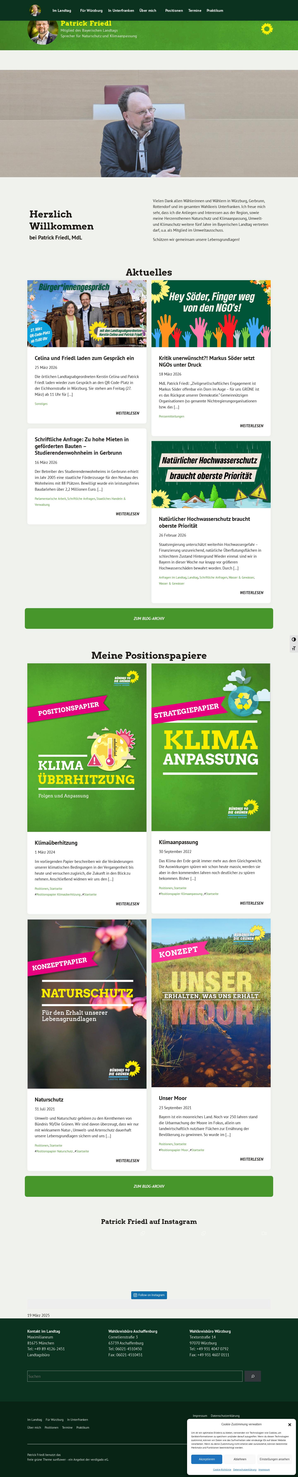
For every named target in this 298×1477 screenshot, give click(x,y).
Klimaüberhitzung (56, 834)
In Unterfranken (110, 56)
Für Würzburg (80, 56)
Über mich (137, 56)
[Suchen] (253, 1368)
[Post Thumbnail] (87, 305)
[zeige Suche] (265, 4)
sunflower (59, 1452)
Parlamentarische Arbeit (50, 491)
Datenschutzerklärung (244, 1469)
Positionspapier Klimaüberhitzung (58, 887)
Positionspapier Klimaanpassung (181, 886)
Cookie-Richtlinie (222, 1469)
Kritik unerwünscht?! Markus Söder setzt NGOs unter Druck (207, 353)
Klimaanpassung (178, 834)
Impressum (264, 1469)
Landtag (193, 570)
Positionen (163, 56)
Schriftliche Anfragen (81, 491)
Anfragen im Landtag (172, 570)
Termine (183, 56)
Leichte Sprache (196, 4)
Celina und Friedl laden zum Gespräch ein (84, 350)
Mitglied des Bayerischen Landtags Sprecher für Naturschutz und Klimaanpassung (99, 33)
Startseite (56, 881)
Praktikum (249, 4)
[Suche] (261, 4)
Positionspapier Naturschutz (54, 1143)
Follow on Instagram (151, 1287)
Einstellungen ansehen (275, 1459)
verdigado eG (99, 1452)
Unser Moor (173, 1090)
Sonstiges (41, 396)
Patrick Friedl (86, 23)
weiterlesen (127, 405)
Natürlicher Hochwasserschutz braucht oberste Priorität (204, 514)
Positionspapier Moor (174, 1142)
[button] (290, 1424)
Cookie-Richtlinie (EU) (151, 4)
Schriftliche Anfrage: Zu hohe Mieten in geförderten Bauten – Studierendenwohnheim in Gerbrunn (82, 438)
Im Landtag (51, 56)
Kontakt (176, 4)
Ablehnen (240, 1459)
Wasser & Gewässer (241, 570)
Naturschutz (49, 1091)
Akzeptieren (207, 1459)
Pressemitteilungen (225, 4)
